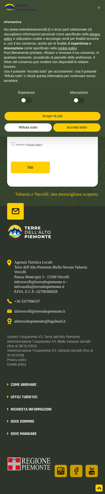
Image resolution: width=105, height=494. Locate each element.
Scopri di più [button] (53, 116)
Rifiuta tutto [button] (28, 127)
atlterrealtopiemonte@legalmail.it (40, 321)
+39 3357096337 (27, 301)
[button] (99, 7)
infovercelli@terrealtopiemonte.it (39, 311)
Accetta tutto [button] (77, 127)
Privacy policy (35, 144)
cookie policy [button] (67, 48)
